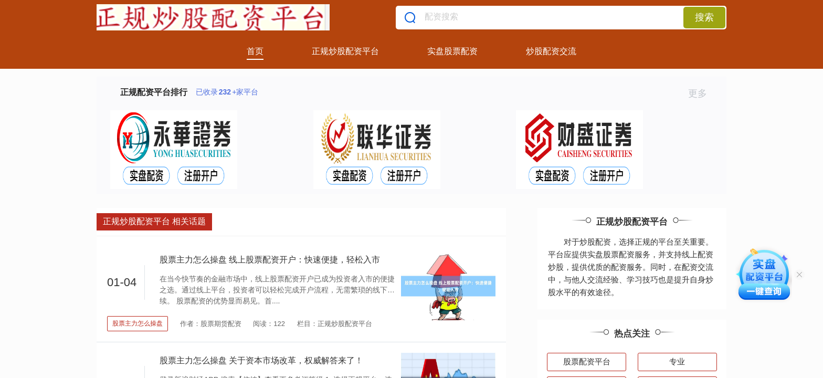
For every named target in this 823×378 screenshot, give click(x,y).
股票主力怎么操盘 (137, 323)
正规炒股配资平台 (345, 51)
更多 (702, 93)
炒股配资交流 (551, 51)
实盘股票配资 (452, 51)
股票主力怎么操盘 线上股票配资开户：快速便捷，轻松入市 (270, 259)
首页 (255, 51)
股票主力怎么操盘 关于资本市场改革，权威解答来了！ (261, 360)
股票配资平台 (586, 361)
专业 (677, 361)
